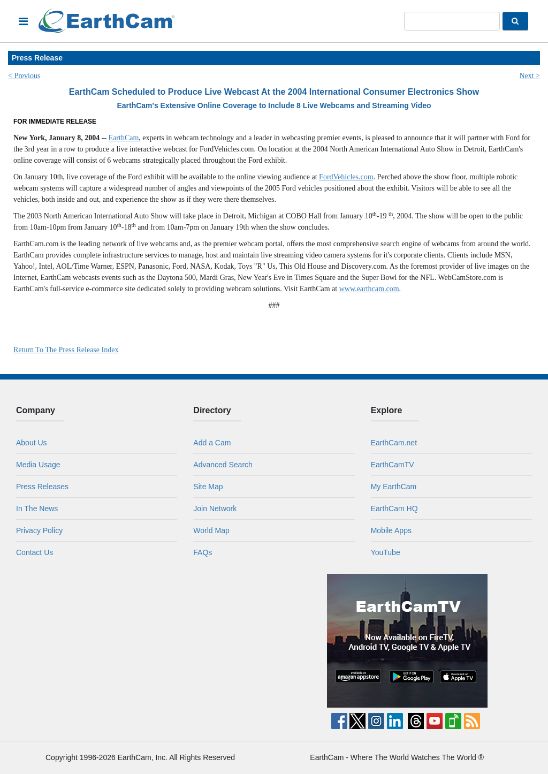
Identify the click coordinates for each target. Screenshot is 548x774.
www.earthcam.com (369, 289)
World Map (211, 530)
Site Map (208, 486)
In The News (37, 508)
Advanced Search (223, 464)
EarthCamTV (392, 464)
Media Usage (38, 464)
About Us (31, 442)
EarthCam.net (394, 442)
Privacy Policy (39, 530)
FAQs (202, 552)
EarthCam (124, 138)
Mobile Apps (391, 530)
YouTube (385, 552)
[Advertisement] (141, 641)
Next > (529, 76)
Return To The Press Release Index (65, 350)
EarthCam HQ (394, 508)
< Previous (24, 76)
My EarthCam (394, 486)
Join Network (215, 508)
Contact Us (34, 552)
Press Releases (42, 486)
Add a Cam (212, 442)
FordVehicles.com (346, 177)
